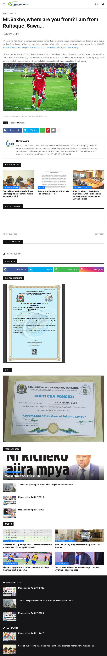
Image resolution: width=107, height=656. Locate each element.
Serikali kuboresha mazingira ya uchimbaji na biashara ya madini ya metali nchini (18, 193)
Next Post (98, 234)
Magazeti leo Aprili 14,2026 (31, 509)
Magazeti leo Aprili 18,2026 (31, 588)
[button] (4, 4)
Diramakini (22, 141)
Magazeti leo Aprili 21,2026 (31, 633)
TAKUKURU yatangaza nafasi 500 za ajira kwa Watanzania (45, 484)
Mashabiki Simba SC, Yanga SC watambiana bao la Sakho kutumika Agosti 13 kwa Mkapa (41, 47)
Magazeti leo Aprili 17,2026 (31, 497)
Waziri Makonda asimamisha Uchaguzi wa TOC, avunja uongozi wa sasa (78, 568)
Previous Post (10, 234)
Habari (13, 14)
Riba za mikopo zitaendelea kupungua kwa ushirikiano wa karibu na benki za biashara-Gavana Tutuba (87, 195)
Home (5, 14)
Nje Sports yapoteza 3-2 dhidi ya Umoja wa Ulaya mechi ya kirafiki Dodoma (26, 568)
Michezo (20, 123)
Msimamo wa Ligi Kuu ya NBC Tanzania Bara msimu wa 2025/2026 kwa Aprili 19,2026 (27, 545)
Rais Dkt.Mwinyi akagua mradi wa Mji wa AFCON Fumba (78, 545)
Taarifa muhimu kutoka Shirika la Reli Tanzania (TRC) (53, 192)
